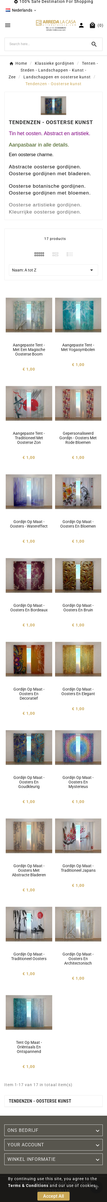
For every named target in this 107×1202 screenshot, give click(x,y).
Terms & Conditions (28, 1185)
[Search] (45, 44)
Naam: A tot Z (53, 270)
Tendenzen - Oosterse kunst (40, 1101)
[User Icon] (81, 25)
